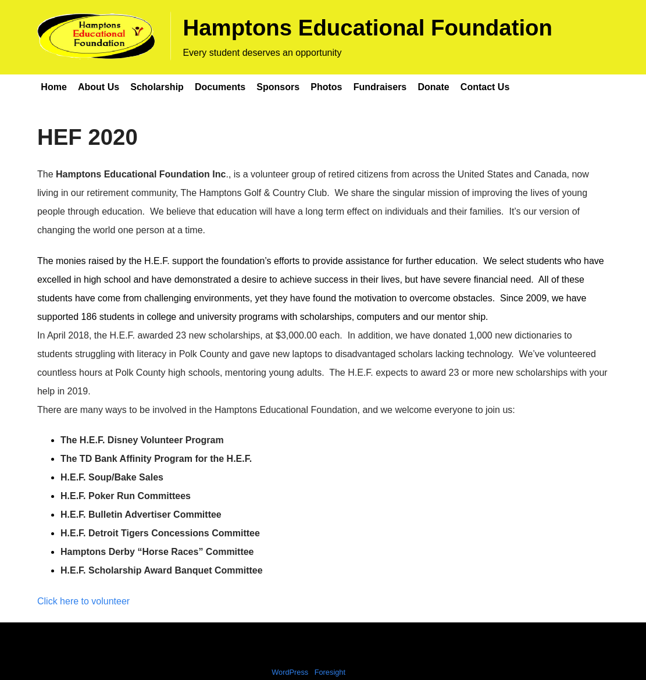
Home (53, 87)
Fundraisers (380, 87)
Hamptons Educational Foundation (367, 27)
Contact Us (485, 87)
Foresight (330, 672)
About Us (98, 87)
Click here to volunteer (83, 601)
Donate (433, 87)
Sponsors (277, 87)
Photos (326, 87)
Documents (220, 87)
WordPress (290, 672)
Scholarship (157, 87)
